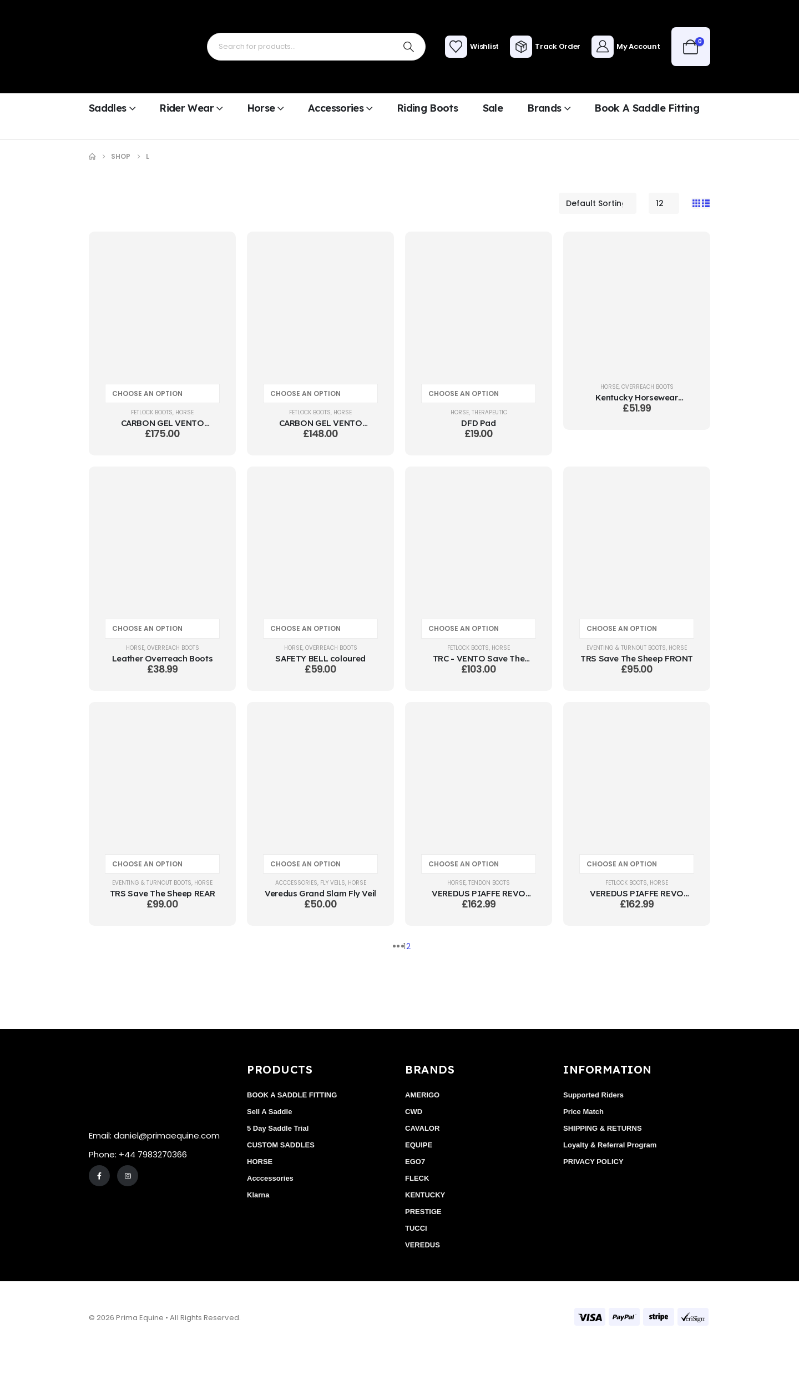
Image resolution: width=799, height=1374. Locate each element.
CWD (413, 1111)
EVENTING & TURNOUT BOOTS (626, 648)
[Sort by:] (597, 203)
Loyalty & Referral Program (609, 1145)
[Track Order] (545, 47)
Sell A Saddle (269, 1111)
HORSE (184, 412)
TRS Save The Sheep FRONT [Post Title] (636, 658)
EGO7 (415, 1161)
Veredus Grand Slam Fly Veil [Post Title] (320, 893)
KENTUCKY (425, 1195)
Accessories (335, 108)
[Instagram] (127, 1175)
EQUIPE (418, 1145)
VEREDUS (422, 1245)
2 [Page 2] (408, 946)
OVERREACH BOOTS (647, 387)
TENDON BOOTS (489, 883)
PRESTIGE (423, 1211)
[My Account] (625, 47)
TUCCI (416, 1228)
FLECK (417, 1178)
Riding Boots (427, 108)
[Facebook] (99, 1175)
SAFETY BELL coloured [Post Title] (320, 658)
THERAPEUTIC (489, 412)
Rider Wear (186, 108)
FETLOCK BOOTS (152, 412)
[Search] (409, 46)
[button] (696, 203)
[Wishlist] (472, 47)
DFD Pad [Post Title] (478, 423)
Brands (544, 108)
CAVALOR (422, 1128)
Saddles (108, 108)
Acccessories (296, 883)
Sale (493, 108)
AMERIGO (422, 1095)
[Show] (664, 203)
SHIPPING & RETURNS (602, 1128)
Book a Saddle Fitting (646, 108)
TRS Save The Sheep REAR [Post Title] (162, 893)
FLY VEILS (332, 883)
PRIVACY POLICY (593, 1161)
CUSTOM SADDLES (281, 1145)
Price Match (583, 1111)
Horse (261, 108)
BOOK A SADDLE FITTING (292, 1095)
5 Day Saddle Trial (278, 1128)
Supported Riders (593, 1095)
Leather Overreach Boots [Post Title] (162, 658)
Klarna (258, 1195)
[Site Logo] (125, 47)
